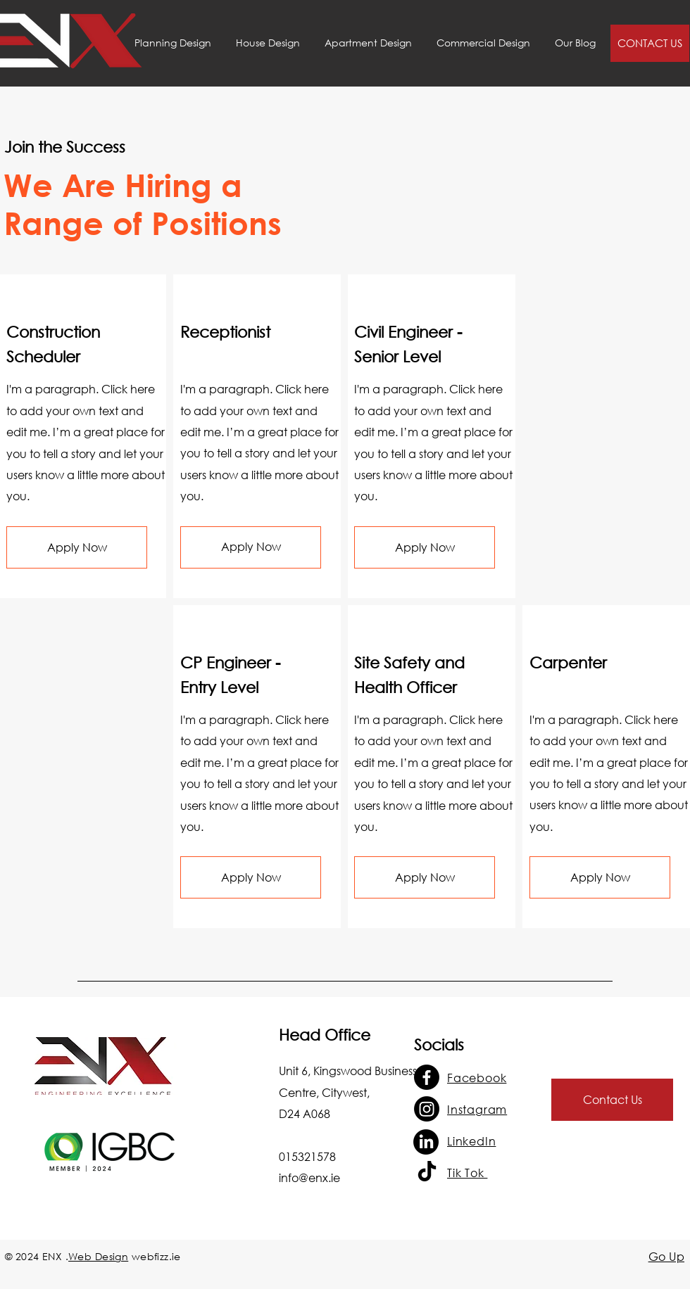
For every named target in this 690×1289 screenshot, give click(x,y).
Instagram (477, 1109)
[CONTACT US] (649, 43)
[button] (76, 547)
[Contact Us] (612, 1100)
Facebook (476, 1077)
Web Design (98, 1256)
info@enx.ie (309, 1177)
